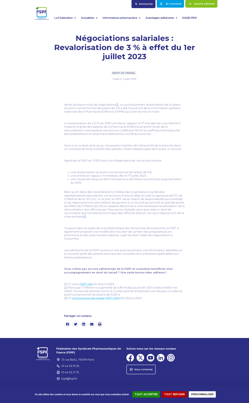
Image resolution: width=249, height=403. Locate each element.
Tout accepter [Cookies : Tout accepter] (146, 394)
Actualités (89, 18)
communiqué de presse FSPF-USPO (96, 298)
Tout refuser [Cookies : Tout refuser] (174, 394)
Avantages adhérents (161, 18)
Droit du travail (123, 73)
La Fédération (65, 18)
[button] (143, 4)
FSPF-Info (86, 284)
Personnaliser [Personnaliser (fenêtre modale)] (202, 394)
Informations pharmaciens (122, 18)
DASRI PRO (189, 17)
